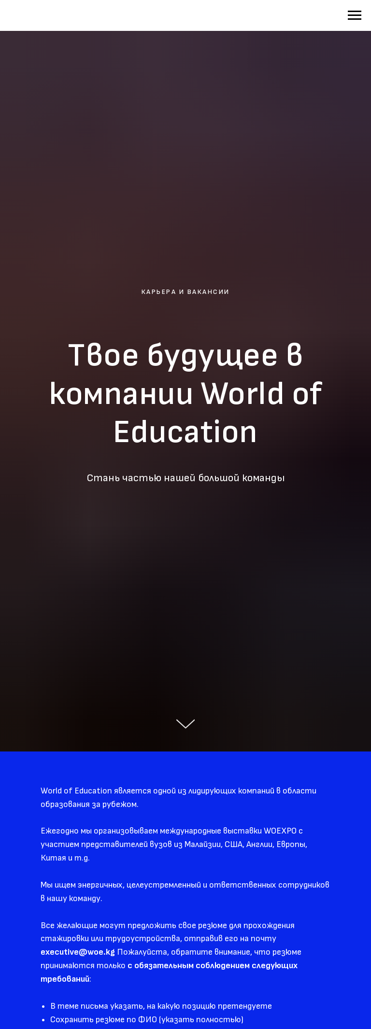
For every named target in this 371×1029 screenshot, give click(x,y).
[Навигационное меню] (354, 15)
